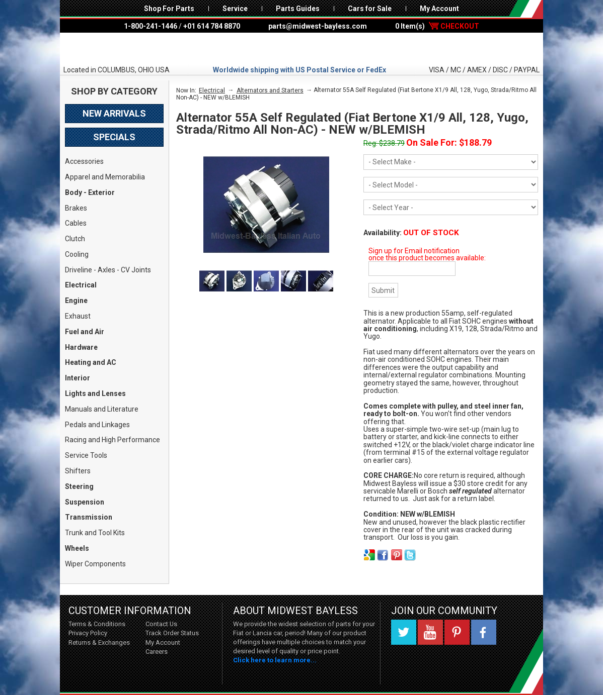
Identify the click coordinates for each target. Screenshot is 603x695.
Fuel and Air (84, 332)
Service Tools (86, 455)
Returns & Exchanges (99, 642)
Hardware (81, 347)
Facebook (483, 632)
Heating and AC (90, 362)
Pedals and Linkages (97, 425)
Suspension (84, 502)
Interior (77, 378)
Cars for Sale (370, 9)
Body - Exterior (90, 192)
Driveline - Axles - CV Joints (108, 270)
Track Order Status (172, 633)
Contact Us (161, 624)
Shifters (78, 471)
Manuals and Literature (101, 409)
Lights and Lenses (95, 393)
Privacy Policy (87, 633)
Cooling (77, 254)
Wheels (77, 548)
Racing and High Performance (112, 440)
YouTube (430, 632)
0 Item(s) (437, 26)
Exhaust (78, 316)
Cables (76, 223)
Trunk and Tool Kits (95, 533)
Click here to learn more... (275, 660)
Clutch (75, 239)
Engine (76, 300)
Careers (156, 651)
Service (235, 9)
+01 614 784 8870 (211, 26)
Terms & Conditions (96, 624)
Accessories (84, 161)
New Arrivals (114, 113)
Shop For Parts (169, 9)
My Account (439, 9)
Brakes (76, 208)
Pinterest (457, 632)
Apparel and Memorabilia (105, 177)
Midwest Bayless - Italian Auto (301, 48)
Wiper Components (95, 564)
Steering (79, 486)
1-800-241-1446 (150, 26)
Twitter (403, 632)
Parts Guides (298, 9)
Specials (114, 137)
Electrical (81, 285)
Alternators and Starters (270, 90)
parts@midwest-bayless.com (317, 26)
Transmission (88, 517)
